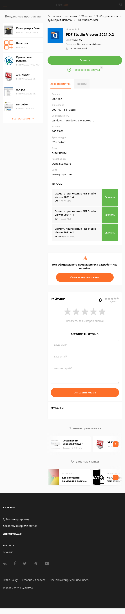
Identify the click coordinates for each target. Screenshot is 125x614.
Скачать (85, 60)
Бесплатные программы (62, 16)
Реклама (8, 552)
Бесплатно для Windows (89, 44)
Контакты (9, 545)
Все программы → (23, 118)
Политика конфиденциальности (69, 580)
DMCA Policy (10, 580)
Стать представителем (84, 277)
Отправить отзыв (85, 392)
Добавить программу (16, 519)
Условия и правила (33, 580)
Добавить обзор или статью (20, 525)
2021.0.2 (74, 39)
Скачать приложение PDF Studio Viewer (75, 195)
